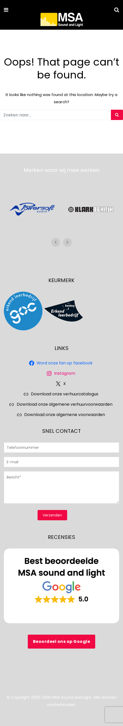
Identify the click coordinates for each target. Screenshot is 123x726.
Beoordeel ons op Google (61, 641)
